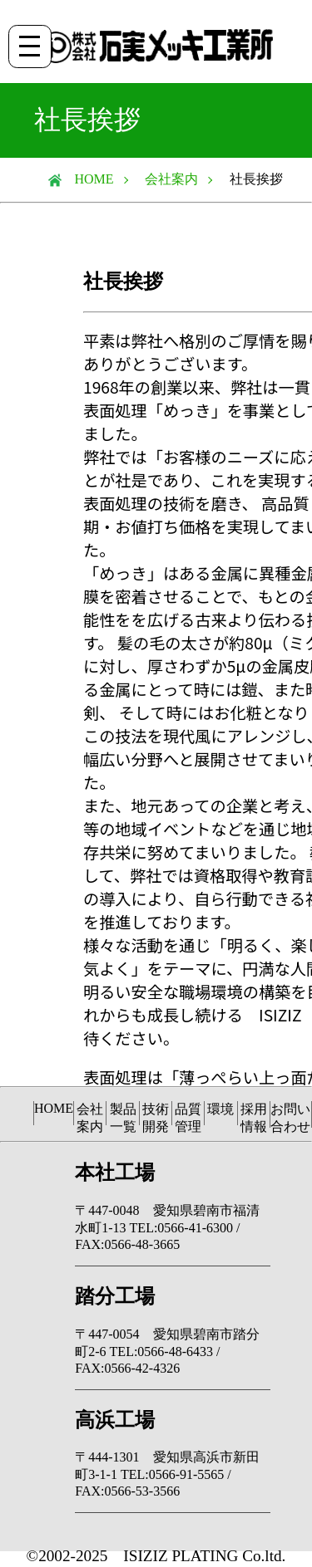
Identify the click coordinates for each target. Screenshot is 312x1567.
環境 (220, 1109)
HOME (88, 179)
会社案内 (171, 179)
